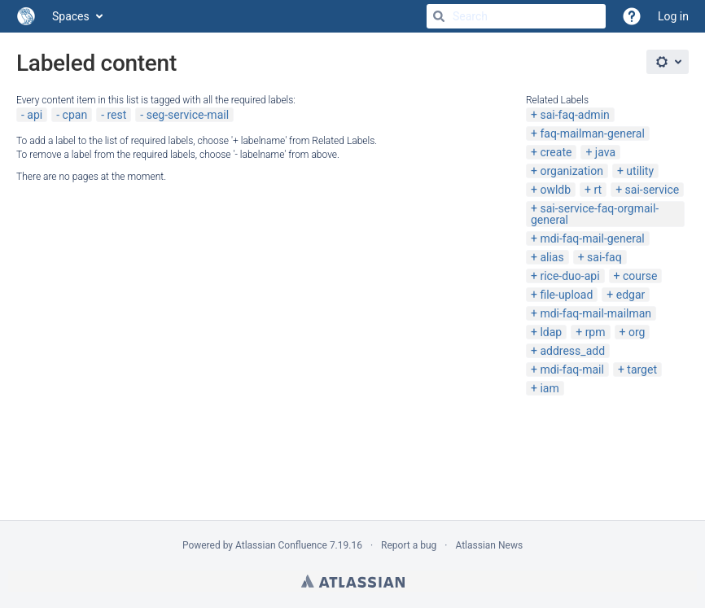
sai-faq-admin (574, 114)
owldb (555, 189)
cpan (75, 114)
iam (549, 388)
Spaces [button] (71, 16)
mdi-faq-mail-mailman (595, 313)
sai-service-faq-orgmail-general (595, 214)
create (555, 152)
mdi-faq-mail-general (592, 238)
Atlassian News (489, 545)
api (34, 114)
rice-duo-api (569, 275)
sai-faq (604, 257)
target (642, 369)
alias (551, 257)
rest (116, 114)
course (640, 275)
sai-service (652, 189)
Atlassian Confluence (281, 545)
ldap (551, 332)
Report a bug (408, 545)
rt (598, 189)
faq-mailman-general (592, 133)
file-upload (566, 294)
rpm (595, 332)
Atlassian (353, 581)
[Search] (438, 16)
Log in (673, 16)
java (605, 152)
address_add (572, 350)
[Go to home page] (26, 16)
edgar (631, 294)
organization (571, 170)
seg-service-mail (188, 114)
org (636, 332)
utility (640, 170)
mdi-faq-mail (571, 369)
